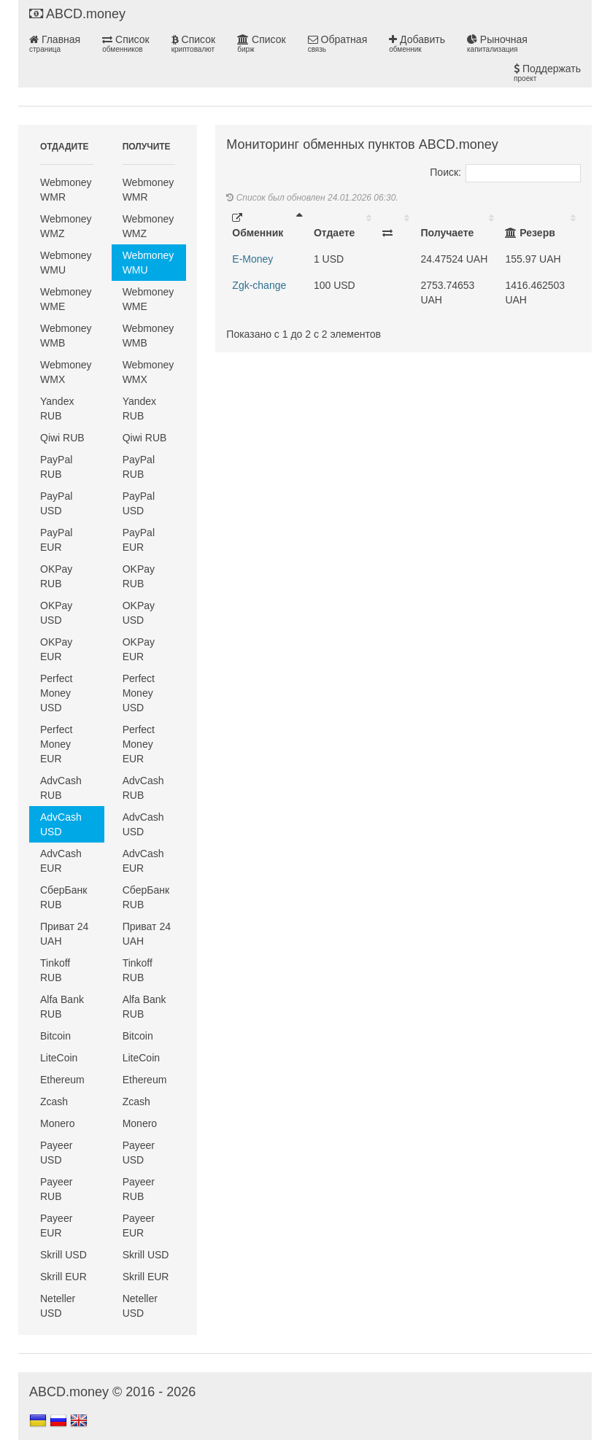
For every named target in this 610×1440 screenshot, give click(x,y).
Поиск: (505, 172)
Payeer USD (56, 1152)
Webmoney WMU (66, 262)
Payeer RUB (56, 1189)
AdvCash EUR (61, 861)
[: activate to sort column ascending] (395, 225)
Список (125, 44)
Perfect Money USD (56, 693)
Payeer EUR (56, 1225)
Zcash (54, 1101)
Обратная (338, 44)
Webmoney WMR (66, 190)
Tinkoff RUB (55, 970)
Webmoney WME (66, 299)
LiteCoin (58, 1058)
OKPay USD (56, 613)
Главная (54, 44)
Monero (57, 1123)
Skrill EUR (63, 1276)
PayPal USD (56, 503)
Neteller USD (57, 1306)
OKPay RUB (56, 576)
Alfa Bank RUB (62, 1007)
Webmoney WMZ (66, 226)
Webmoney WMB (66, 335)
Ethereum (62, 1079)
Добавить (417, 44)
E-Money (252, 259)
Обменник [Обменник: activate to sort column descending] (257, 226)
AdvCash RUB (61, 788)
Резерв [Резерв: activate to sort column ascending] (530, 233)
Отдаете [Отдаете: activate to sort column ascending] (334, 233)
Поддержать (547, 73)
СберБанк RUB (63, 897)
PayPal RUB (56, 467)
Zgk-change (259, 285)
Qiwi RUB (62, 438)
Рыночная (497, 44)
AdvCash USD (61, 824)
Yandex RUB (57, 408)
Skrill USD (63, 1255)
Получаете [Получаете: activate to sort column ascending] (447, 233)
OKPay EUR (56, 649)
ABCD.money (77, 14)
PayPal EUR (56, 540)
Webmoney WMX (66, 372)
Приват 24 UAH (64, 934)
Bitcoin (55, 1036)
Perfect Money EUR (56, 744)
